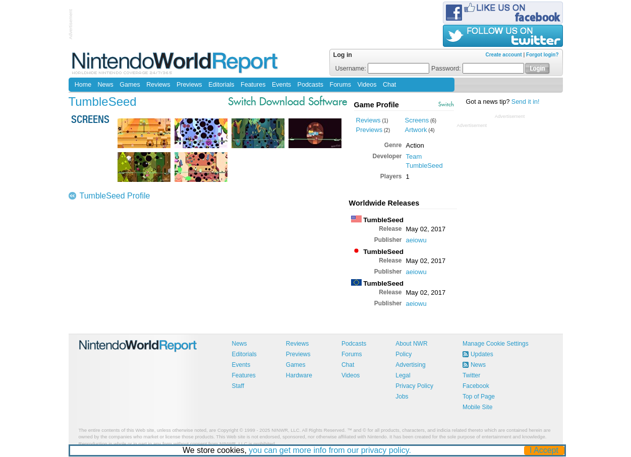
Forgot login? (542, 54)
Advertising (410, 364)
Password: (477, 68)
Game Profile (376, 105)
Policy (403, 354)
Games (130, 84)
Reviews (158, 84)
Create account (503, 54)
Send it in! (525, 101)
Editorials (221, 84)
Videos (366, 84)
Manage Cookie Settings (496, 343)
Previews (189, 84)
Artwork (416, 130)
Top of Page (479, 396)
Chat (389, 84)
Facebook (476, 385)
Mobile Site (477, 407)
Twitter (471, 375)
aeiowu (416, 240)
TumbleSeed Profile (115, 195)
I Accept (544, 450)
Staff (238, 385)
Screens (417, 120)
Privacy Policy (414, 385)
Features (253, 84)
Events (281, 84)
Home (83, 84)
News (105, 84)
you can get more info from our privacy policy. (330, 450)
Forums (340, 84)
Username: (382, 68)
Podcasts (310, 84)
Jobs (401, 396)
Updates (482, 354)
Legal (402, 375)
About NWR (411, 343)
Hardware (299, 375)
